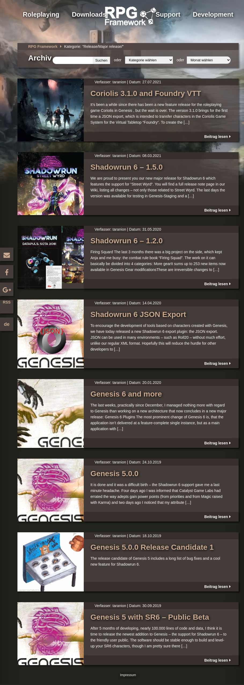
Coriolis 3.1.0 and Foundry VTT (145, 93)
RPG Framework (42, 46)
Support (168, 14)
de (6, 324)
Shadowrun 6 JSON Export (138, 314)
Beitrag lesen (216, 136)
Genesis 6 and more (126, 394)
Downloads (89, 14)
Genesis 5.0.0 (114, 473)
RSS (7, 302)
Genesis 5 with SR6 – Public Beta (149, 617)
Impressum (128, 675)
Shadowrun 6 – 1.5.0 (126, 167)
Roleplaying (41, 14)
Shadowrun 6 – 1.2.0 (126, 241)
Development (213, 14)
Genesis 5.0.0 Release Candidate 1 (152, 547)
